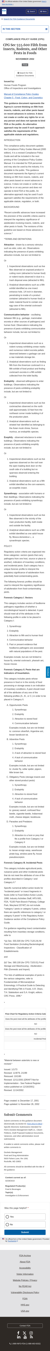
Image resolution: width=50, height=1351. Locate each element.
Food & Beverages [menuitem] (13, 1189)
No (11, 1224)
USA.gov (25, 1311)
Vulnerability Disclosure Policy (25, 1292)
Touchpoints (12, 1241)
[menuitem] (25, 1180)
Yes (12, 1216)
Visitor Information (25, 1274)
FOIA (24, 1299)
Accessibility (25, 1268)
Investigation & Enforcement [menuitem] (17, 1195)
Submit (25, 1232)
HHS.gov (25, 1305)
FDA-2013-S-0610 (34, 1124)
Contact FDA (25, 1326)
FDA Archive (25, 1255)
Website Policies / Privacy (25, 1280)
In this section (11, 29)
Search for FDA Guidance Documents (19, 19)
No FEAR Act (25, 1286)
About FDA (25, 1262)
